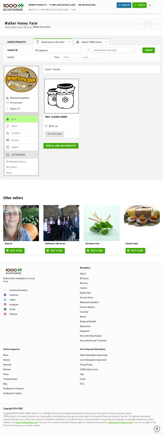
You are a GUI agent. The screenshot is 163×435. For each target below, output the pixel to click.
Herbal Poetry (132, 243)
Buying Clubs (85, 292)
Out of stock (54, 134)
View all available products (61, 145)
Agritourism (85, 326)
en (150, 5)
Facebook (13, 295)
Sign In (141, 5)
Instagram (13, 304)
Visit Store (16, 250)
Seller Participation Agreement (93, 355)
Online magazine (87, 5)
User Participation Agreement (93, 360)
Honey (9, 173)
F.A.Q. (74, 10)
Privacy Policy (86, 364)
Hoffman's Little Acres (55, 243)
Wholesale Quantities (89, 302)
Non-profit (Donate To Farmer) (93, 340)
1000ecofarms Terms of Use (120, 422)
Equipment (84, 331)
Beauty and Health (88, 321)
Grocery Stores (86, 297)
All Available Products (16, 161)
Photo (6, 374)
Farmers (83, 288)
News (5, 355)
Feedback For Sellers (12, 393)
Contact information (18, 290)
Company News (10, 379)
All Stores (84, 278)
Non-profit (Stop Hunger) (91, 336)
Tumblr (12, 309)
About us (33, 10)
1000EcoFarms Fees (89, 369)
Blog (5, 384)
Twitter (12, 300)
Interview (7, 364)
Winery (83, 316)
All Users (84, 283)
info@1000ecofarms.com (27, 422)
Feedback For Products (13, 388)
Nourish (8, 243)
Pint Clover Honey (56, 116)
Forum (83, 379)
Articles (6, 360)
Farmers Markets (87, 307)
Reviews (7, 369)
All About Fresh (92, 243)
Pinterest (13, 314)
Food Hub (84, 312)
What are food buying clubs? (55, 10)
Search (148, 50)
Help (82, 374)
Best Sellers (11, 167)
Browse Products (38, 5)
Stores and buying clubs (62, 5)
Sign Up (126, 5)
